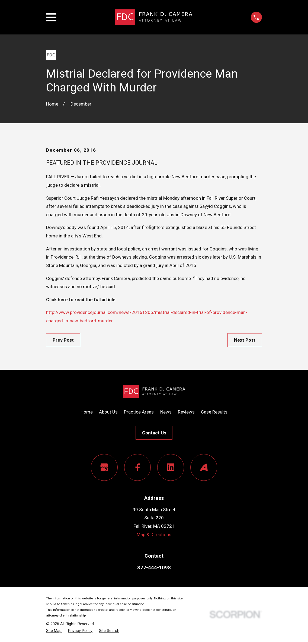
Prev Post (63, 340)
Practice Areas (139, 412)
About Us (108, 412)
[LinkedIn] (170, 467)
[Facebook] (137, 467)
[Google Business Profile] (104, 467)
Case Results (214, 412)
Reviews (186, 412)
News (166, 412)
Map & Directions (154, 534)
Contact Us (154, 433)
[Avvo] (203, 467)
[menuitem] (54, 631)
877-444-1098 (154, 567)
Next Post (244, 340)
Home (87, 412)
